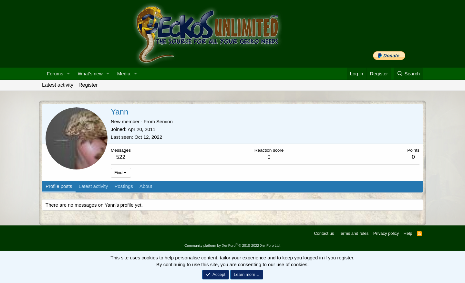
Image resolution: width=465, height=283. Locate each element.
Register (88, 85)
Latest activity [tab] (93, 186)
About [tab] (146, 186)
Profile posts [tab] (59, 186)
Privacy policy (386, 233)
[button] (68, 74)
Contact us (324, 233)
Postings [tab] (123, 186)
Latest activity (57, 85)
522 (120, 157)
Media (123, 73)
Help (408, 233)
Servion (164, 121)
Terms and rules (353, 233)
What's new (90, 73)
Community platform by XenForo (232, 245)
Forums (55, 73)
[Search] (408, 74)
